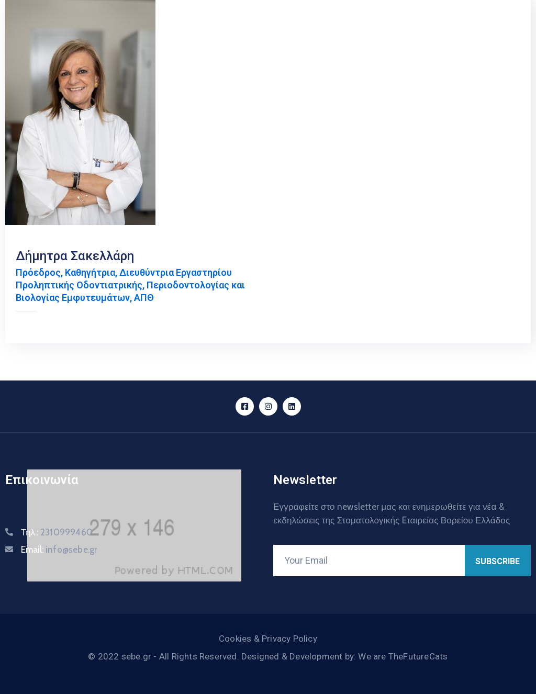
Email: (59, 549)
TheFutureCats (418, 656)
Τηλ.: (57, 532)
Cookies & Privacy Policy (268, 638)
